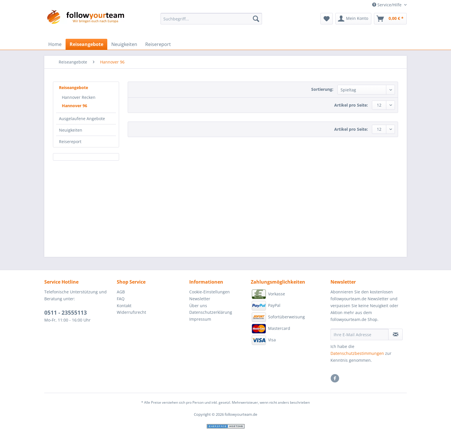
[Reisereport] (158, 44)
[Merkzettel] (326, 18)
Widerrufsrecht (131, 312)
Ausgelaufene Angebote (82, 118)
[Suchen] (256, 18)
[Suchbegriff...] (211, 18)
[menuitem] (211, 21)
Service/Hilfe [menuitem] (387, 4)
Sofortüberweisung (278, 317)
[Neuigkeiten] (124, 44)
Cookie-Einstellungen (209, 292)
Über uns (198, 305)
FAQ (121, 298)
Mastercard (270, 328)
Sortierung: (322, 89)
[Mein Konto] (353, 18)
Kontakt (124, 305)
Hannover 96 (74, 105)
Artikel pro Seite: (351, 105)
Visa (263, 340)
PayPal (265, 305)
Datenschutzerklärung (210, 312)
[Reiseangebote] (86, 44)
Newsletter (199, 298)
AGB (121, 292)
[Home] (55, 44)
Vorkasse (268, 294)
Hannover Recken (78, 97)
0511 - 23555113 (65, 312)
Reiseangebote (73, 87)
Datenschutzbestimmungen (357, 353)
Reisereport (70, 141)
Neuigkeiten (70, 130)
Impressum (200, 319)
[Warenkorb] (390, 18)
